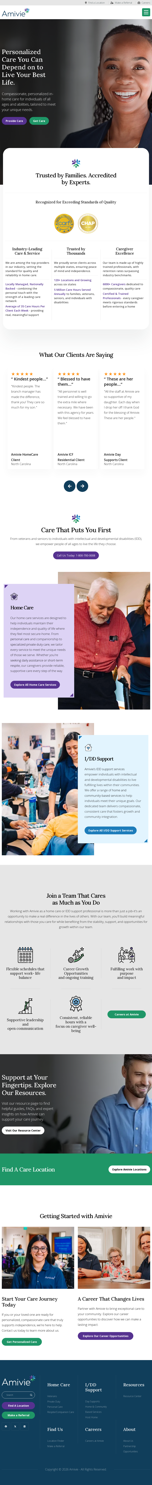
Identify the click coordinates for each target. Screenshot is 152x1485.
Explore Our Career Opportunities (105, 1336)
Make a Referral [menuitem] (55, 1446)
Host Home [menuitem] (91, 1417)
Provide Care (14, 121)
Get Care (39, 121)
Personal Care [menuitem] (55, 1406)
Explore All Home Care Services (35, 684)
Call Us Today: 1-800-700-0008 (76, 555)
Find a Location (95, 2)
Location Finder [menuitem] (55, 1440)
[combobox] (18, 1395)
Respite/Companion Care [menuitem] (60, 1412)
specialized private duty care (30, 644)
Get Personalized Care (22, 1342)
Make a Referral (121, 2)
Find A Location (18, 1405)
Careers (144, 2)
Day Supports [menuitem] (92, 1401)
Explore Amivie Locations (129, 1169)
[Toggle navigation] (146, 12)
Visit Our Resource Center (23, 1130)
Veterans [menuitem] (52, 1396)
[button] (69, 486)
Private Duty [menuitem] (53, 1401)
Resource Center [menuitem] (132, 1396)
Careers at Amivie (127, 1014)
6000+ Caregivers (115, 284)
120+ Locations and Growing (73, 280)
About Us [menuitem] (128, 1440)
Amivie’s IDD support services (105, 769)
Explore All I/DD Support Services (110, 830)
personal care (19, 639)
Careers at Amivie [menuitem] (94, 1440)
